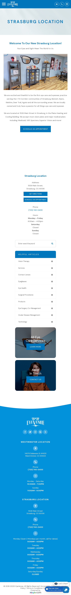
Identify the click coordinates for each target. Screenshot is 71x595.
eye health (22, 288)
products (21, 302)
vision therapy (23, 261)
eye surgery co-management (29, 308)
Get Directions (35, 194)
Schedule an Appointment (35, 129)
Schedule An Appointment (35, 200)
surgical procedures (25, 295)
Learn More (35, 347)
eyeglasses (22, 281)
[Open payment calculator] (57, 589)
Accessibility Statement (50, 586)
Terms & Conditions (34, 588)
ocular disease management (29, 315)
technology (22, 322)
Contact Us (35, 379)
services (21, 268)
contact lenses (24, 275)
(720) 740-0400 (35, 210)
